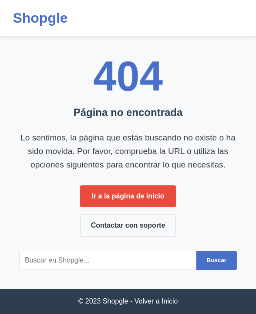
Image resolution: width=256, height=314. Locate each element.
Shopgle (40, 18)
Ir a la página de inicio (127, 196)
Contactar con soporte (128, 225)
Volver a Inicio (156, 301)
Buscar (216, 260)
